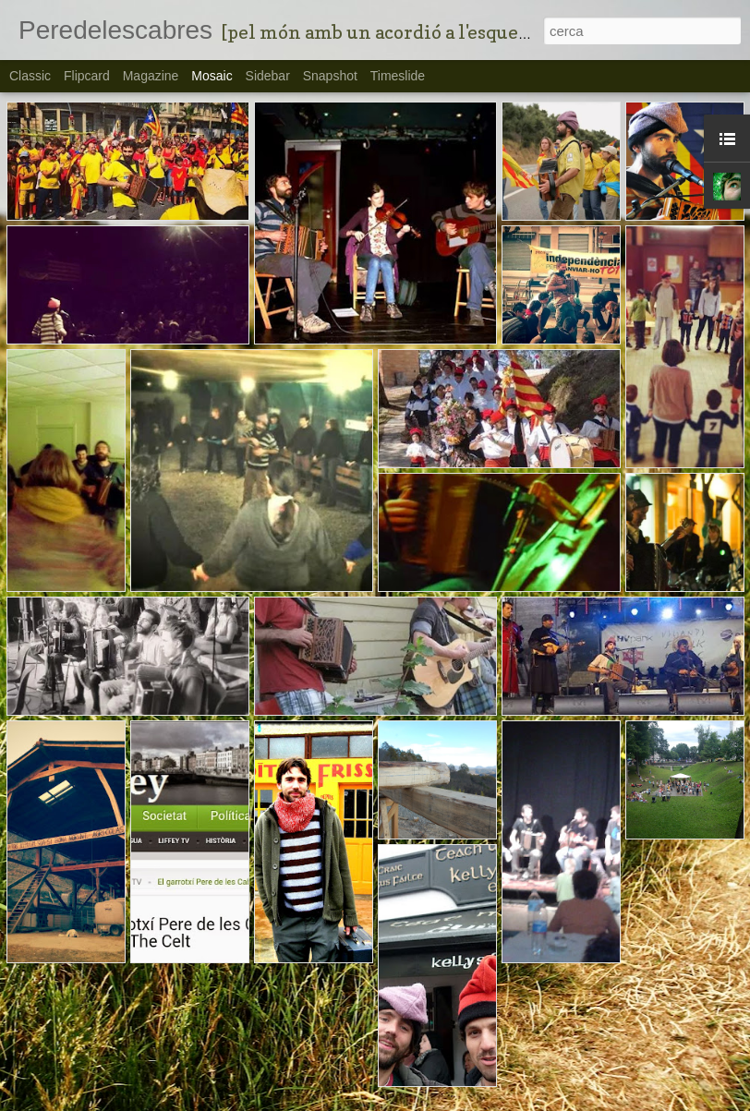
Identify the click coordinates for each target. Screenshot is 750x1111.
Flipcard (87, 75)
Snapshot (330, 75)
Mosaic (211, 75)
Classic (30, 75)
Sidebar (268, 75)
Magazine (151, 75)
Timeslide (397, 75)
